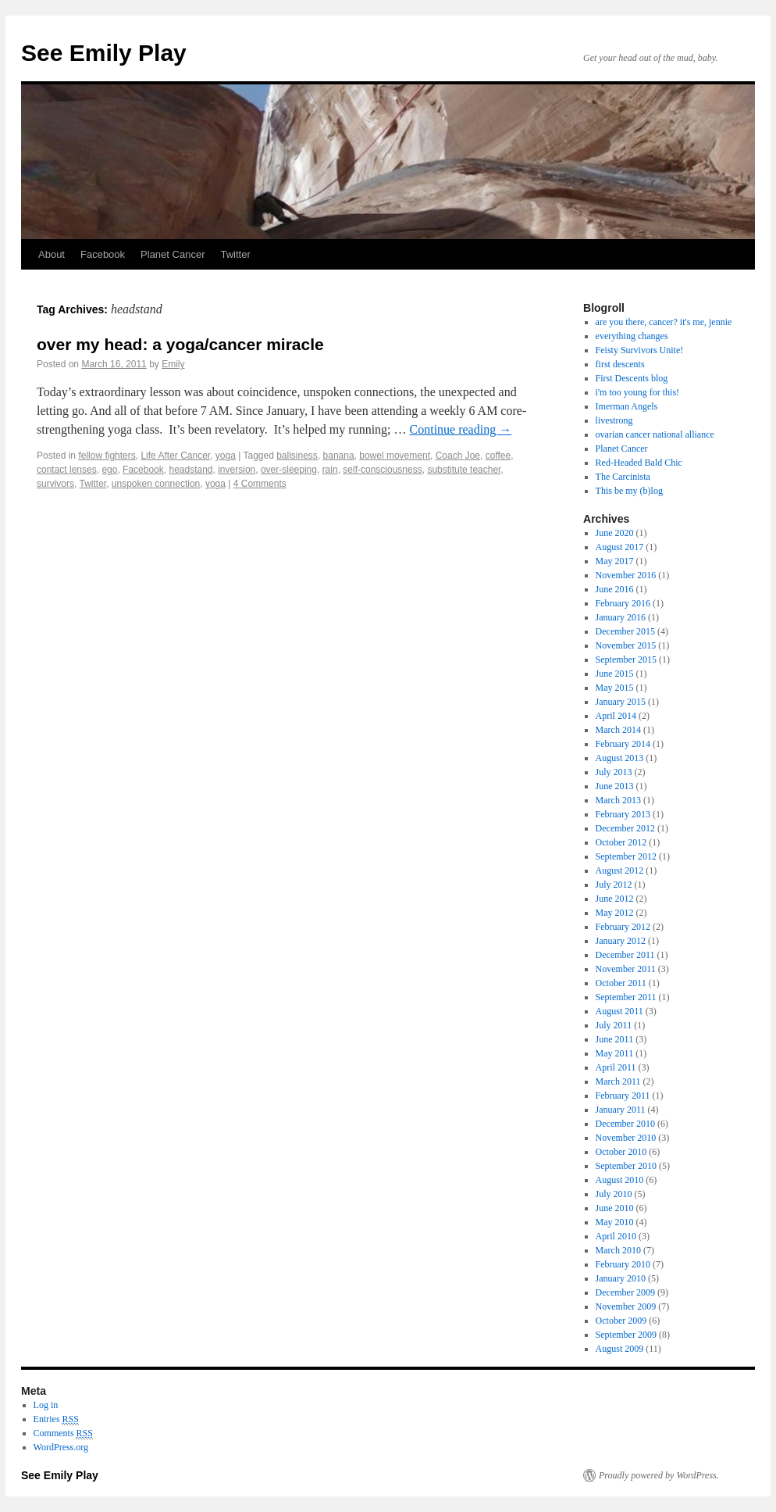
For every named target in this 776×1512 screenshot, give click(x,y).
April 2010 (616, 1236)
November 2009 (626, 1306)
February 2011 (623, 1095)
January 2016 (621, 617)
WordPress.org (61, 1447)
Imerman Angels (627, 406)
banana (338, 455)
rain (330, 469)
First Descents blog (632, 378)
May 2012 (615, 912)
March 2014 (618, 729)
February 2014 (623, 743)
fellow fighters (106, 455)
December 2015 (625, 631)
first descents (620, 364)
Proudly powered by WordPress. (659, 1475)
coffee (498, 455)
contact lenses (67, 469)
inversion (236, 469)
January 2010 (621, 1278)
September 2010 (626, 1165)
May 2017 (615, 561)
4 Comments (260, 483)
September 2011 (626, 997)
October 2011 (621, 983)
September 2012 (626, 856)
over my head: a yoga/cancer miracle (180, 344)
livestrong (614, 420)
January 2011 (621, 1109)
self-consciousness (382, 469)
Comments (63, 1433)
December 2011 (625, 954)
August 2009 (620, 1348)
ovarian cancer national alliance (655, 434)
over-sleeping (289, 469)
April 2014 (616, 715)
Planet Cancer (173, 254)
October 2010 (621, 1151)
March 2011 (618, 1081)
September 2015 (626, 659)
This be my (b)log (629, 490)
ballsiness (297, 455)
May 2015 (615, 687)
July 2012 (614, 884)
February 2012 (623, 926)
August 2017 (620, 547)
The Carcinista (623, 476)
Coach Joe (458, 455)
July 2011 (614, 1025)
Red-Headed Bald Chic (639, 462)
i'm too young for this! (638, 392)
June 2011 (615, 1039)
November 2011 (626, 968)
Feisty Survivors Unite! (640, 350)
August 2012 (620, 870)
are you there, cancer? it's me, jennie (664, 321)
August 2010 (620, 1179)
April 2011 (616, 1067)
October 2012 (621, 842)
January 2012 (621, 940)
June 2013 (615, 786)
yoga (225, 455)
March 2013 (618, 800)
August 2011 (619, 1011)
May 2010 (615, 1222)
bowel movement (394, 455)
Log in (46, 1404)
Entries (56, 1419)
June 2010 (615, 1208)
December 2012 (625, 828)
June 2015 (615, 673)
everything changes (632, 336)
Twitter (235, 254)
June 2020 (615, 532)
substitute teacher (463, 469)
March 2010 (618, 1250)
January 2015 (621, 701)
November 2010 (626, 1137)
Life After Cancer (175, 455)
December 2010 (625, 1123)
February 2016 (623, 603)
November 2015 (626, 645)
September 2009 (626, 1334)
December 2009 (625, 1292)
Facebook (102, 254)
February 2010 (623, 1264)
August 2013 (620, 757)
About (51, 254)
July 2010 (614, 1194)
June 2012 (615, 898)
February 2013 (623, 814)
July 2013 (614, 772)
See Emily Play (104, 53)
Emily (173, 364)
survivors (55, 483)
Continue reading (461, 429)
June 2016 (615, 589)
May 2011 (615, 1053)
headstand (190, 469)
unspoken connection (156, 483)
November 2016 (626, 575)
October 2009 (621, 1320)
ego (109, 469)
